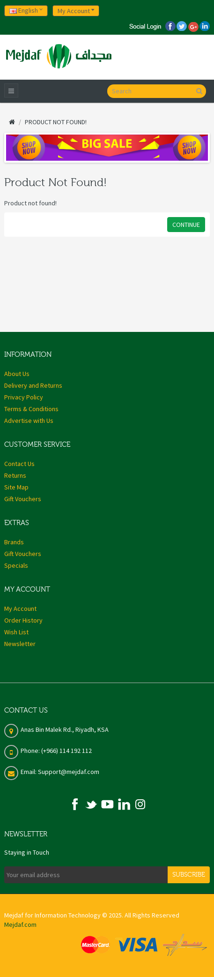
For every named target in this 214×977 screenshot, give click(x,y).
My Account (20, 608)
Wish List (16, 632)
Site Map (16, 487)
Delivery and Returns (33, 385)
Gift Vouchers (22, 499)
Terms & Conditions (31, 409)
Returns (15, 475)
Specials (16, 565)
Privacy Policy (23, 397)
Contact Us (19, 463)
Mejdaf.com (20, 924)
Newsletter (20, 643)
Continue (186, 224)
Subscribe (188, 875)
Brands (14, 542)
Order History (23, 620)
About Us (17, 373)
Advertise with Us (28, 420)
